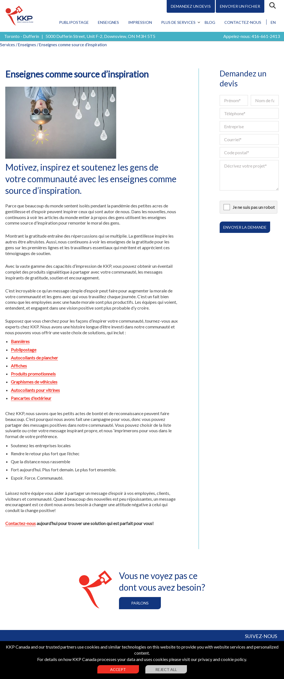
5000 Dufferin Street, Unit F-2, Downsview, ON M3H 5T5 (100, 36)
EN (273, 22)
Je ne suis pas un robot (254, 207)
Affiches (19, 365)
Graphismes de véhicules (34, 381)
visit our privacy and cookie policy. (214, 659)
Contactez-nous (242, 22)
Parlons (140, 603)
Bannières (20, 341)
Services (7, 44)
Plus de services (178, 22)
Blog (210, 22)
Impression (140, 22)
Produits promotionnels (33, 373)
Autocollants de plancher (34, 357)
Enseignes (108, 22)
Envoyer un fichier (240, 6)
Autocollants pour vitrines (35, 390)
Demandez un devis (191, 6)
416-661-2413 (266, 36)
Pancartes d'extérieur (31, 398)
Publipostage (74, 22)
